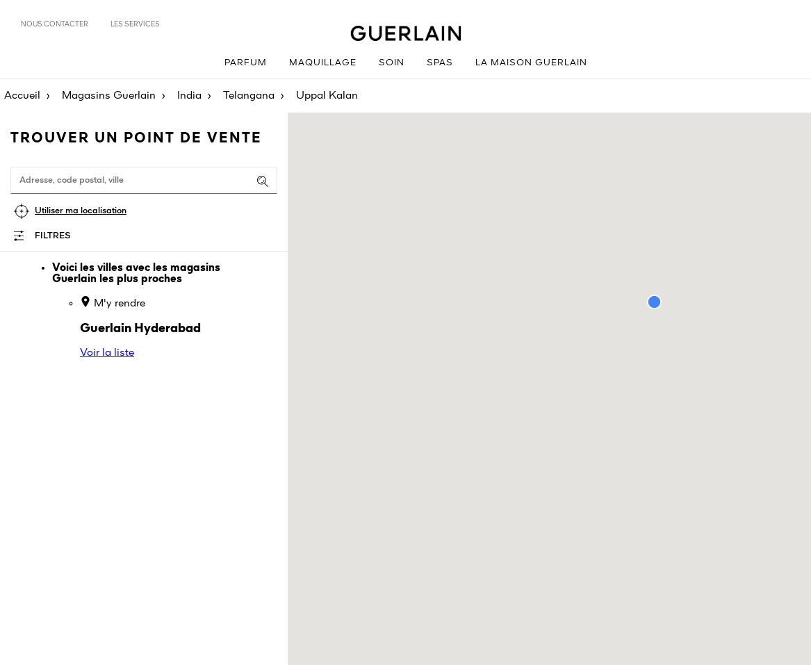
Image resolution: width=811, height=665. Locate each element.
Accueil (22, 95)
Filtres (53, 235)
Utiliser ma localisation (80, 210)
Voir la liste (107, 353)
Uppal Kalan (327, 95)
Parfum (245, 62)
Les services (135, 24)
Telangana (249, 95)
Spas (440, 62)
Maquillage (323, 62)
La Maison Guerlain (531, 62)
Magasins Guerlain (109, 95)
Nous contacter (54, 24)
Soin (391, 62)
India (189, 95)
